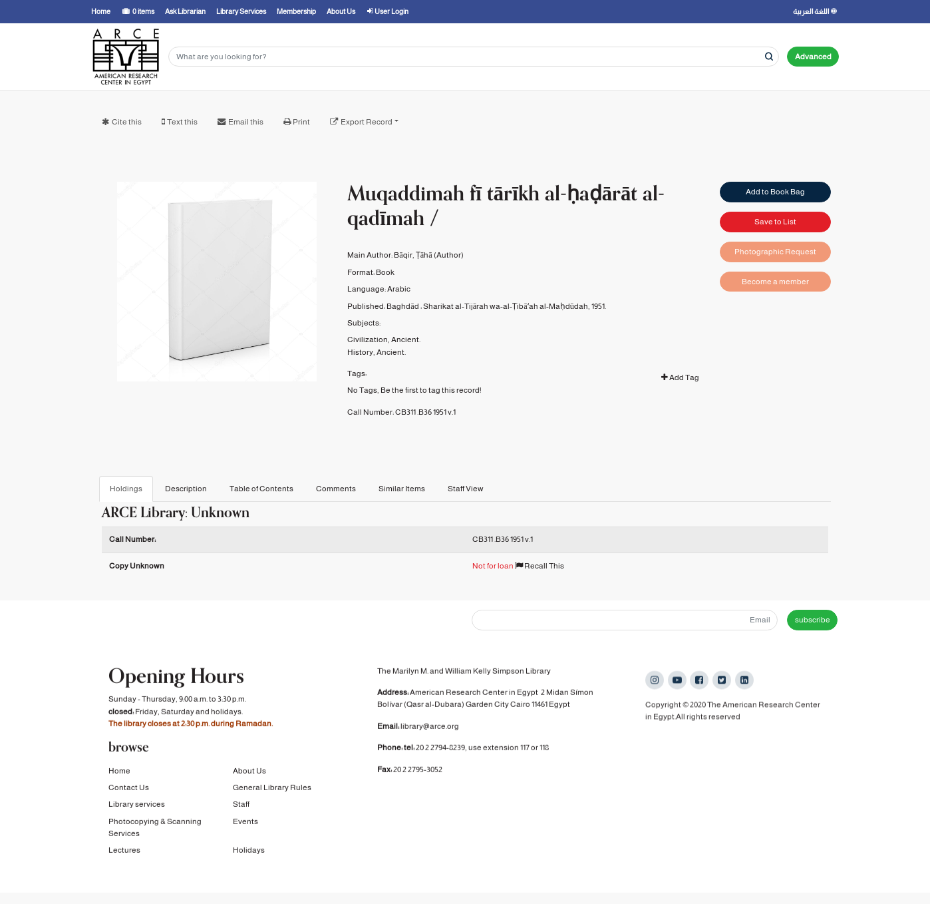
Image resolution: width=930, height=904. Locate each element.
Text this (182, 121)
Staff (241, 806)
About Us (249, 772)
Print (301, 121)
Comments (336, 488)
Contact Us (128, 789)
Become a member (775, 281)
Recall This (539, 565)
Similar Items (402, 488)
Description (186, 488)
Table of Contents (261, 488)
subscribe (812, 619)
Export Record (366, 121)
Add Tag (680, 377)
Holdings (126, 488)
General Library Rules (272, 789)
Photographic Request (775, 251)
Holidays (249, 852)
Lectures (124, 852)
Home (119, 772)
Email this (245, 121)
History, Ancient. (376, 352)
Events (245, 822)
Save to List (775, 221)
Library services (136, 806)
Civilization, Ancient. (383, 339)
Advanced (813, 56)
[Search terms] (473, 57)
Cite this (127, 121)
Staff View (466, 488)
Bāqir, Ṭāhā (413, 255)
